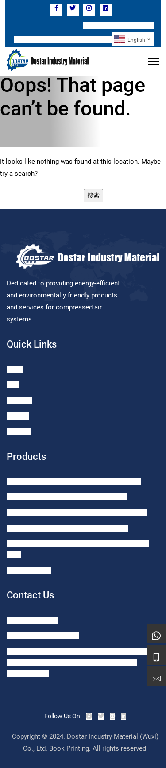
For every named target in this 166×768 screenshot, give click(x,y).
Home (15, 369)
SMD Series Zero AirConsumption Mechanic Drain (74, 481)
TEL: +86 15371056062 (119, 25)
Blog (13, 384)
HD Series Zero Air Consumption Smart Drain (67, 528)
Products (19, 400)
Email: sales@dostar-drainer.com (63, 39)
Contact (18, 416)
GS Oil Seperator (29, 570)
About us (19, 431)
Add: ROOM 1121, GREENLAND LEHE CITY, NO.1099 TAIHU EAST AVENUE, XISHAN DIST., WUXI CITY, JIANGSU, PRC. (78, 662)
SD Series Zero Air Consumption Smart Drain (67, 496)
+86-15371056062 (32, 620)
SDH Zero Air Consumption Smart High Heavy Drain (77, 512)
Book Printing (69, 748)
